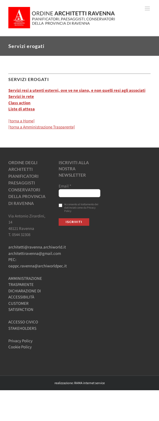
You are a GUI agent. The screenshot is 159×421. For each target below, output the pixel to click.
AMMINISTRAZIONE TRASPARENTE (25, 282)
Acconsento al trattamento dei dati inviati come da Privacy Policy (78, 208)
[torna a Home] (21, 121)
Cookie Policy (20, 347)
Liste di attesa (21, 109)
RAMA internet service (89, 383)
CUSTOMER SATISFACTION (20, 307)
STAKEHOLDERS (22, 328)
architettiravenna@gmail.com (34, 254)
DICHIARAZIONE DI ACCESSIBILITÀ (24, 294)
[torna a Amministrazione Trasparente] (41, 127)
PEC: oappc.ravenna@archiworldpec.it (37, 263)
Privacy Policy (20, 341)
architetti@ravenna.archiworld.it (37, 247)
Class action (19, 103)
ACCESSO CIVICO (23, 322)
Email (65, 186)
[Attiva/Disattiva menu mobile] (148, 8)
